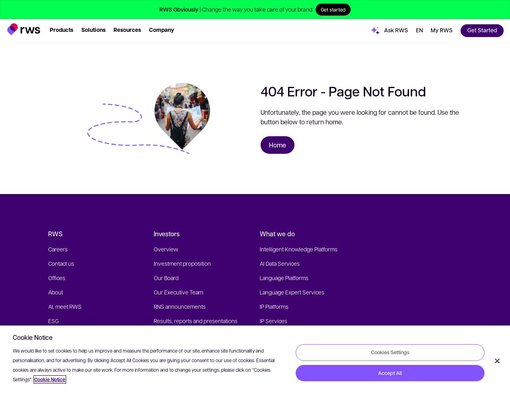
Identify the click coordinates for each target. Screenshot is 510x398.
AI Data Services (280, 263)
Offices (56, 277)
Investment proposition (182, 263)
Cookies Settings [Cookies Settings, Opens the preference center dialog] (390, 352)
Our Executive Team (178, 292)
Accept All (390, 372)
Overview (166, 249)
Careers (58, 249)
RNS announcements (180, 306)
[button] (23, 29)
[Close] (497, 361)
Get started (333, 9)
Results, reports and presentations (195, 320)
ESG (53, 320)
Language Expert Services (292, 292)
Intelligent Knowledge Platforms (298, 249)
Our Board (166, 277)
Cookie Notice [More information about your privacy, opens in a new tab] (49, 379)
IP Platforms (274, 306)
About (55, 292)
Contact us (61, 263)
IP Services (273, 320)
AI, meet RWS (65, 306)
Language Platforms (284, 277)
